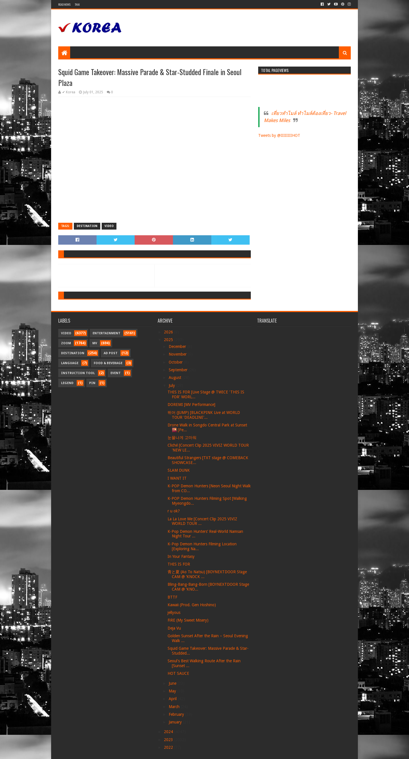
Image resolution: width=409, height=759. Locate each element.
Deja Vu (174, 628)
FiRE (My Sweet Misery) (188, 620)
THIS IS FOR (179, 564)
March (175, 706)
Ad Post (111, 353)
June (173, 683)
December (178, 346)
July (172, 385)
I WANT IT (177, 478)
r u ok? (174, 511)
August (175, 377)
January (176, 722)
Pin (92, 383)
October (176, 362)
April (173, 698)
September (179, 370)
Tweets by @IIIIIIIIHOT (279, 135)
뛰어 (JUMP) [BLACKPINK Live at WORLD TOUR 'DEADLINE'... (204, 415)
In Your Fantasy (181, 556)
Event (115, 373)
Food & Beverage (108, 363)
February (177, 714)
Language (69, 363)
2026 (169, 332)
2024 (169, 731)
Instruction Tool (78, 373)
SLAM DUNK (179, 470)
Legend (67, 383)
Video (109, 226)
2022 (169, 747)
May (173, 691)
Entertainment (106, 333)
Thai (77, 4)
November (178, 354)
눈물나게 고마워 (182, 437)
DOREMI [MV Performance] (191, 404)
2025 (169, 339)
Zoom (66, 343)
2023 (169, 739)
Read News (64, 4)
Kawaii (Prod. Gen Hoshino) (192, 605)
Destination (87, 226)
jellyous (174, 612)
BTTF (172, 597)
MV (94, 343)
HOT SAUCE (178, 673)
